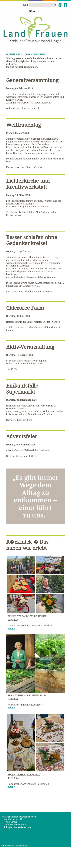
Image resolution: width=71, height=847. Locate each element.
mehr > (11, 628)
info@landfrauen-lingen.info (17, 827)
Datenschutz (21, 845)
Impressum (7, 845)
